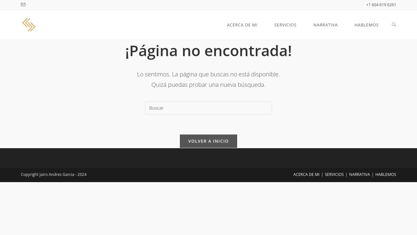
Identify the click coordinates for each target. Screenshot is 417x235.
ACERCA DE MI (307, 174)
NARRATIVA (359, 174)
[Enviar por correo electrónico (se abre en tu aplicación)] (24, 5)
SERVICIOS (334, 174)
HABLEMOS (385, 174)
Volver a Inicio (208, 141)
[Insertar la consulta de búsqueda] (208, 108)
